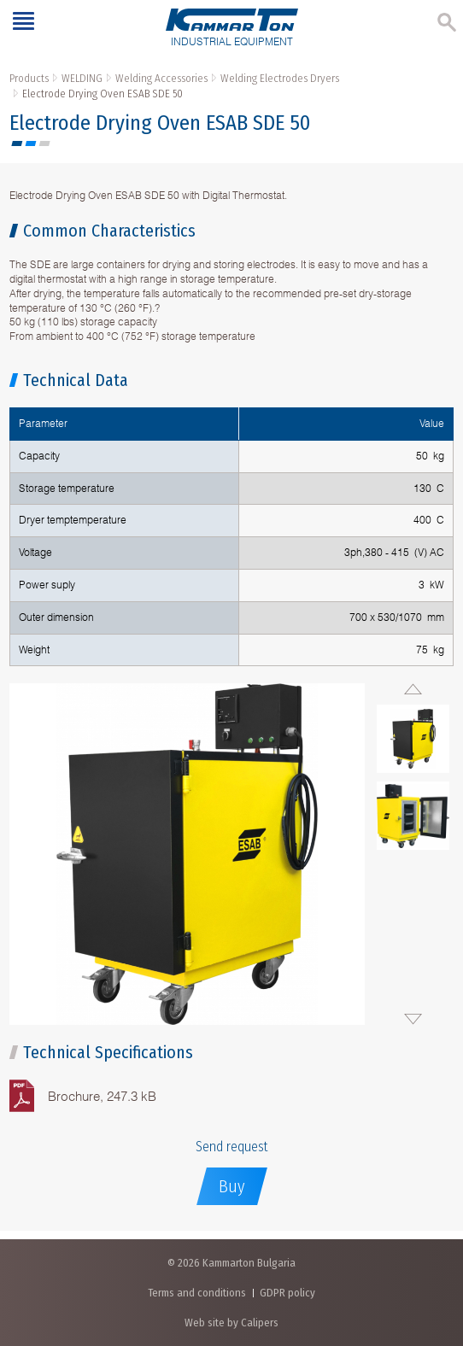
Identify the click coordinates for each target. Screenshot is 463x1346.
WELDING (82, 78)
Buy (232, 1186)
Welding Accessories (161, 78)
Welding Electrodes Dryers (279, 78)
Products (29, 78)
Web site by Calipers (231, 1322)
